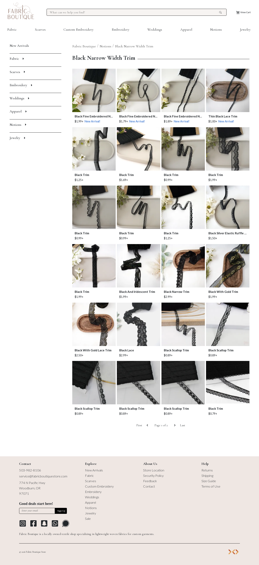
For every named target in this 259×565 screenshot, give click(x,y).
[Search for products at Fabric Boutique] (134, 12)
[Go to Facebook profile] (33, 523)
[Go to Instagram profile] (22, 523)
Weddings (154, 29)
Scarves (40, 29)
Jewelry (245, 29)
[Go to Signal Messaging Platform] (65, 523)
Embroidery (120, 29)
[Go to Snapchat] (44, 523)
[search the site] (220, 12)
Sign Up (61, 510)
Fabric (12, 29)
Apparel (186, 29)
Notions (216, 29)
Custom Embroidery (79, 29)
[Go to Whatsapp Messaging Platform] (55, 523)
